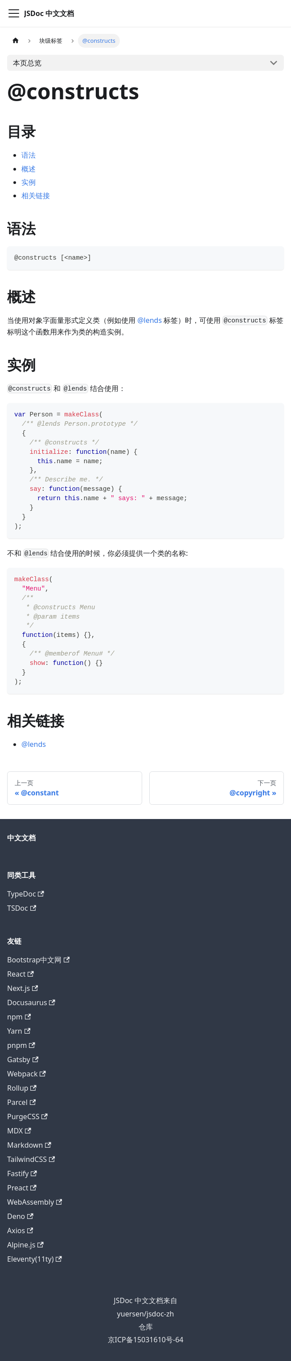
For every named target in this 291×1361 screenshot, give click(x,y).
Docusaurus (31, 1002)
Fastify (22, 1173)
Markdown (29, 1145)
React (20, 974)
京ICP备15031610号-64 (146, 1340)
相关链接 (35, 195)
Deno (20, 1216)
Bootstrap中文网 (38, 960)
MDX (19, 1131)
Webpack (26, 1074)
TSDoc (21, 908)
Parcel (21, 1102)
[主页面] (15, 41)
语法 (28, 155)
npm (19, 1017)
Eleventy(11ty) (34, 1259)
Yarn (18, 1031)
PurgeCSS (27, 1116)
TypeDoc (25, 894)
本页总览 (27, 63)
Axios (20, 1230)
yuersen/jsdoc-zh (145, 1314)
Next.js (22, 988)
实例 (28, 182)
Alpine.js (25, 1245)
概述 (28, 169)
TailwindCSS (31, 1159)
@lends (149, 320)
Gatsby (22, 1059)
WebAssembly (34, 1202)
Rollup (22, 1088)
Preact (22, 1188)
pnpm (21, 1045)
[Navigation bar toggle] (13, 13)
